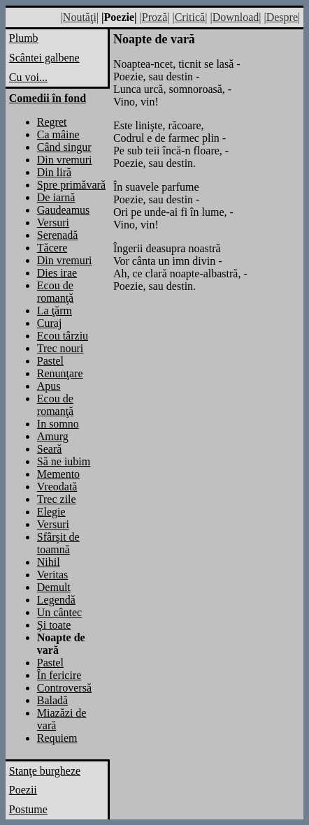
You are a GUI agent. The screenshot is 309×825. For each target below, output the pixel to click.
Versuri (53, 222)
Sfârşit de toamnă (58, 543)
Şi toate (54, 625)
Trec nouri (60, 348)
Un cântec (59, 612)
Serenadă (57, 235)
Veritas (52, 575)
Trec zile (56, 499)
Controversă (64, 688)
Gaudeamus (63, 210)
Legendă (56, 600)
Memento (58, 474)
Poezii (23, 790)
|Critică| (189, 17)
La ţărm (54, 310)
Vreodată (57, 486)
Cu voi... (28, 77)
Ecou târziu (62, 336)
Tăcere (52, 248)
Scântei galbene (44, 58)
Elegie (51, 512)
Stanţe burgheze (44, 771)
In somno (58, 424)
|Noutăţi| (80, 17)
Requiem (57, 738)
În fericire (59, 675)
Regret (52, 122)
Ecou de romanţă (55, 291)
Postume (28, 809)
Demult (54, 587)
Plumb (23, 38)
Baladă (52, 700)
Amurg (53, 436)
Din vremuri (64, 160)
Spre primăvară (71, 185)
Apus (49, 386)
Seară (49, 449)
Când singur (64, 147)
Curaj (49, 323)
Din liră (54, 172)
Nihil (48, 562)
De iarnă (56, 197)
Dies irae (57, 273)
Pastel (50, 361)
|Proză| (155, 17)
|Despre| (282, 17)
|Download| (235, 17)
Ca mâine (58, 134)
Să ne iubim (63, 461)
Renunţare (60, 373)
